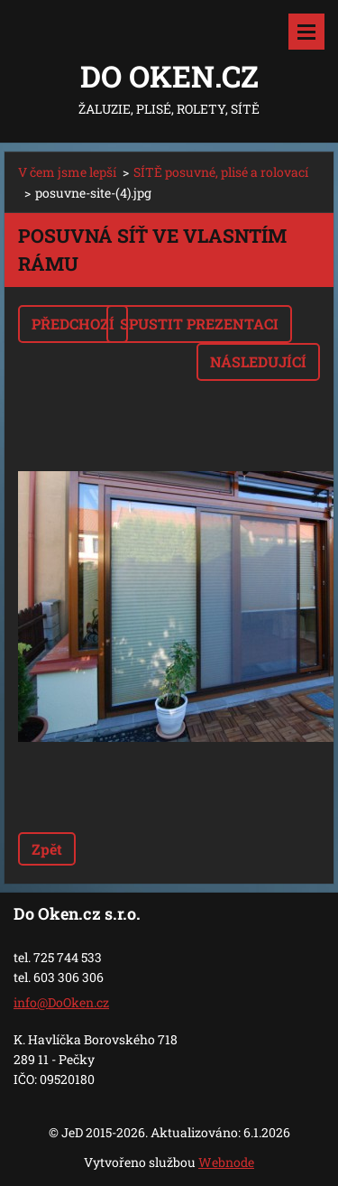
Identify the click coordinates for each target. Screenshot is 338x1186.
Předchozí (73, 323)
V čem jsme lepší (67, 172)
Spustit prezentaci (199, 323)
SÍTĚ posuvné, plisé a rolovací (220, 172)
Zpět (47, 848)
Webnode (226, 1162)
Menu (306, 32)
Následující (258, 361)
